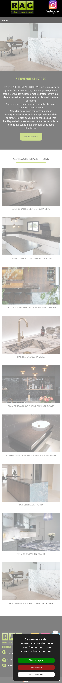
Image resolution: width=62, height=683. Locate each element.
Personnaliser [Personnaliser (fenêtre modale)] (36, 674)
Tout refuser (36, 667)
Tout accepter (36, 660)
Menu (5, 20)
